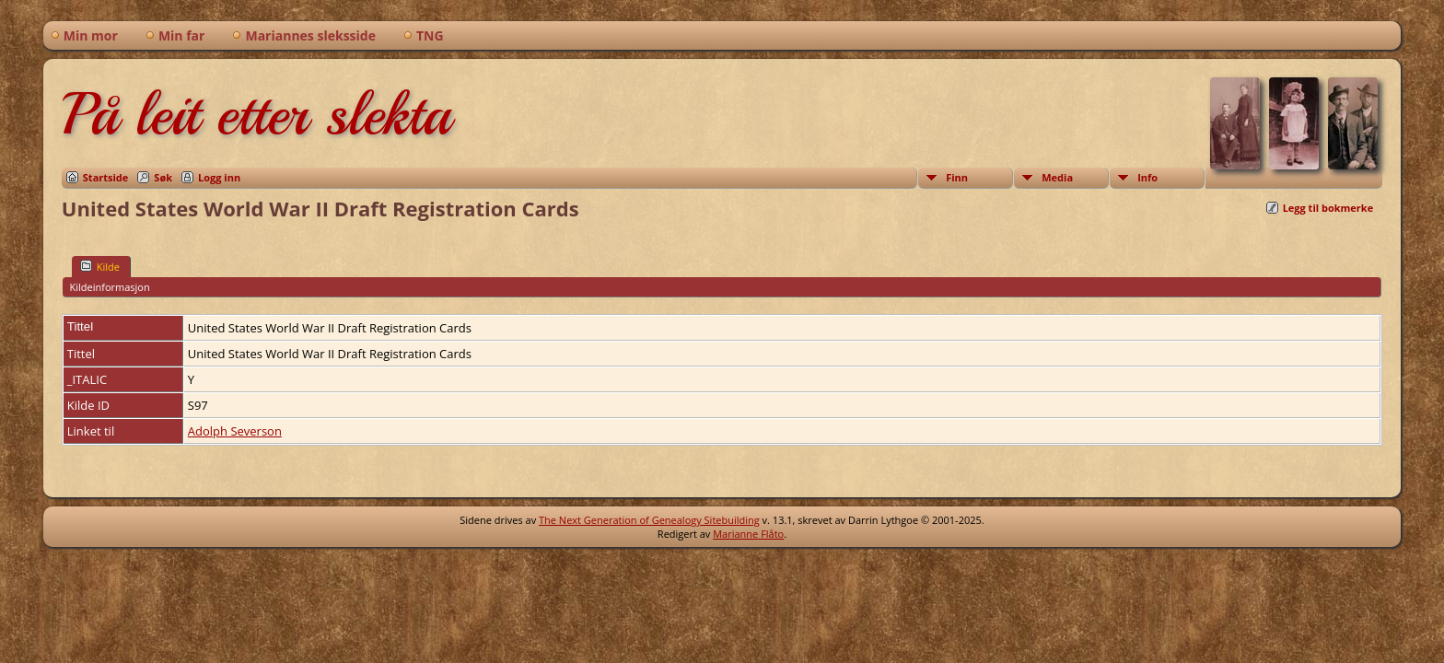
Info (1147, 177)
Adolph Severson (235, 431)
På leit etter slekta (256, 114)
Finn (957, 177)
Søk (163, 177)
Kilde (100, 266)
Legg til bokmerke (1328, 208)
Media (1057, 177)
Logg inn (219, 177)
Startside (106, 177)
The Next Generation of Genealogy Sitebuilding (649, 520)
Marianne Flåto (748, 534)
